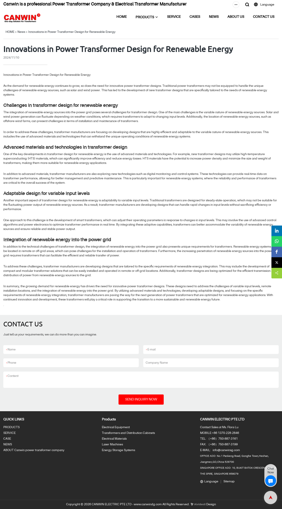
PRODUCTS (144, 17)
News (21, 31)
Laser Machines (112, 444)
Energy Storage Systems (118, 450)
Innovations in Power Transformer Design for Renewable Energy (71, 31)
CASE (7, 438)
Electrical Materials (114, 438)
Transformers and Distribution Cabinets (128, 433)
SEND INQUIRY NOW (141, 399)
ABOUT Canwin (14, 450)
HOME (121, 17)
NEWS (214, 17)
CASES (194, 17)
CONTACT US (263, 17)
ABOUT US (235, 17)
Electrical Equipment (116, 427)
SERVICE (174, 17)
